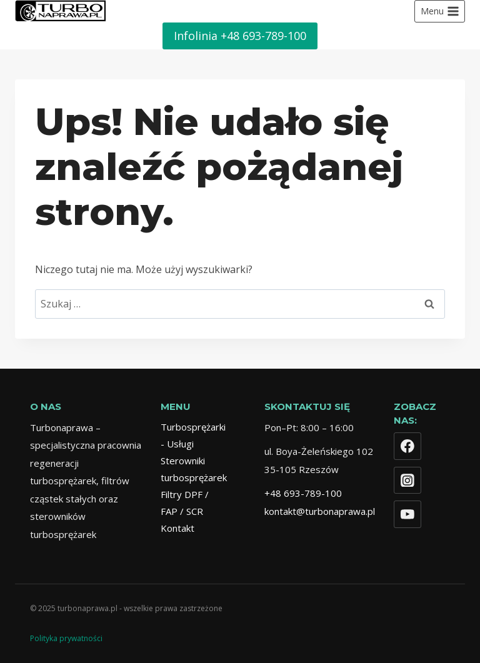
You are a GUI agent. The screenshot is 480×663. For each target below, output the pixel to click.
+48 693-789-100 (303, 493)
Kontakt (177, 528)
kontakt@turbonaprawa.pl (319, 511)
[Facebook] (407, 446)
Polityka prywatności (66, 638)
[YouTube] (407, 514)
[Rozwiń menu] (439, 11)
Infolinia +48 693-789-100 (240, 35)
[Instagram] (407, 480)
